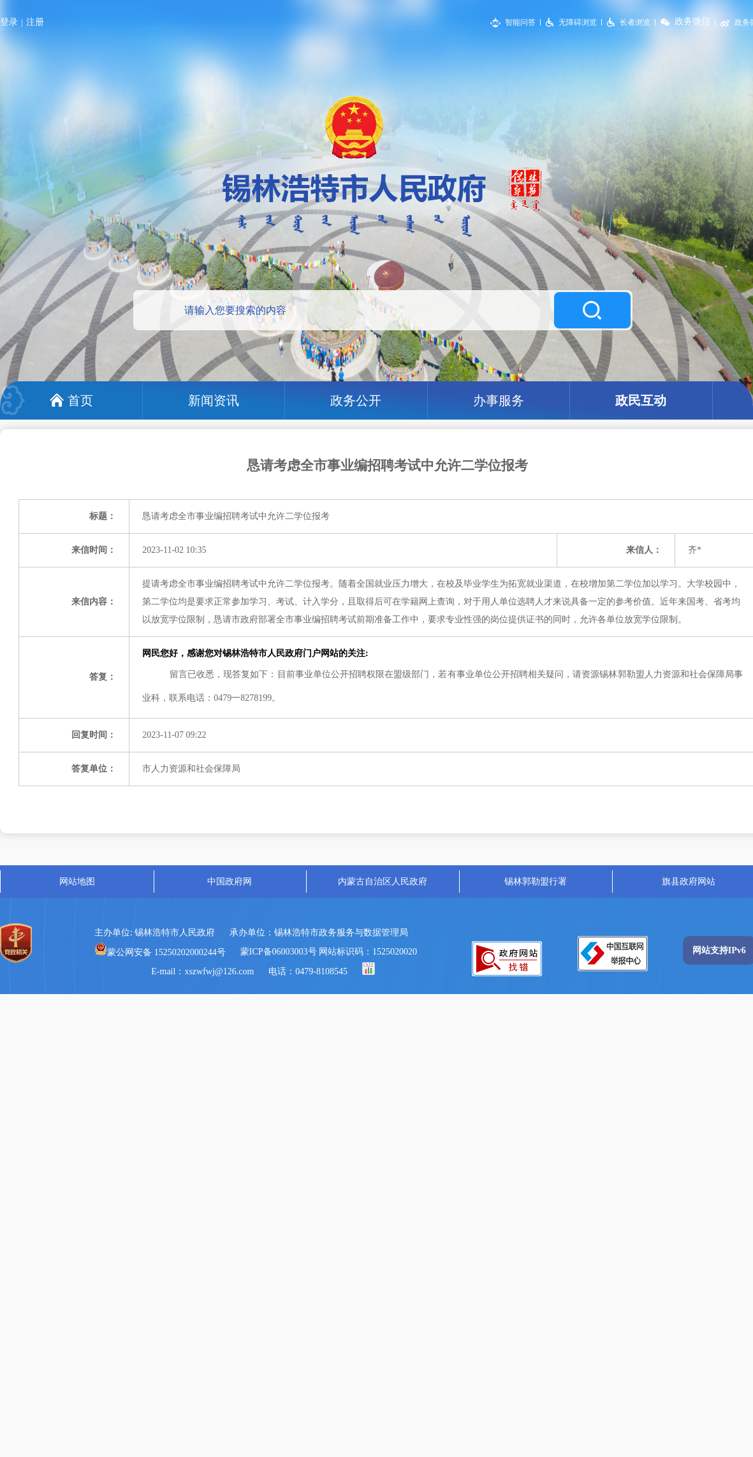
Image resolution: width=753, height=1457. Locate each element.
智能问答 (520, 22)
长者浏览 (635, 22)
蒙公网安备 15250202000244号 (160, 952)
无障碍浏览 (578, 22)
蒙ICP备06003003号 (278, 951)
